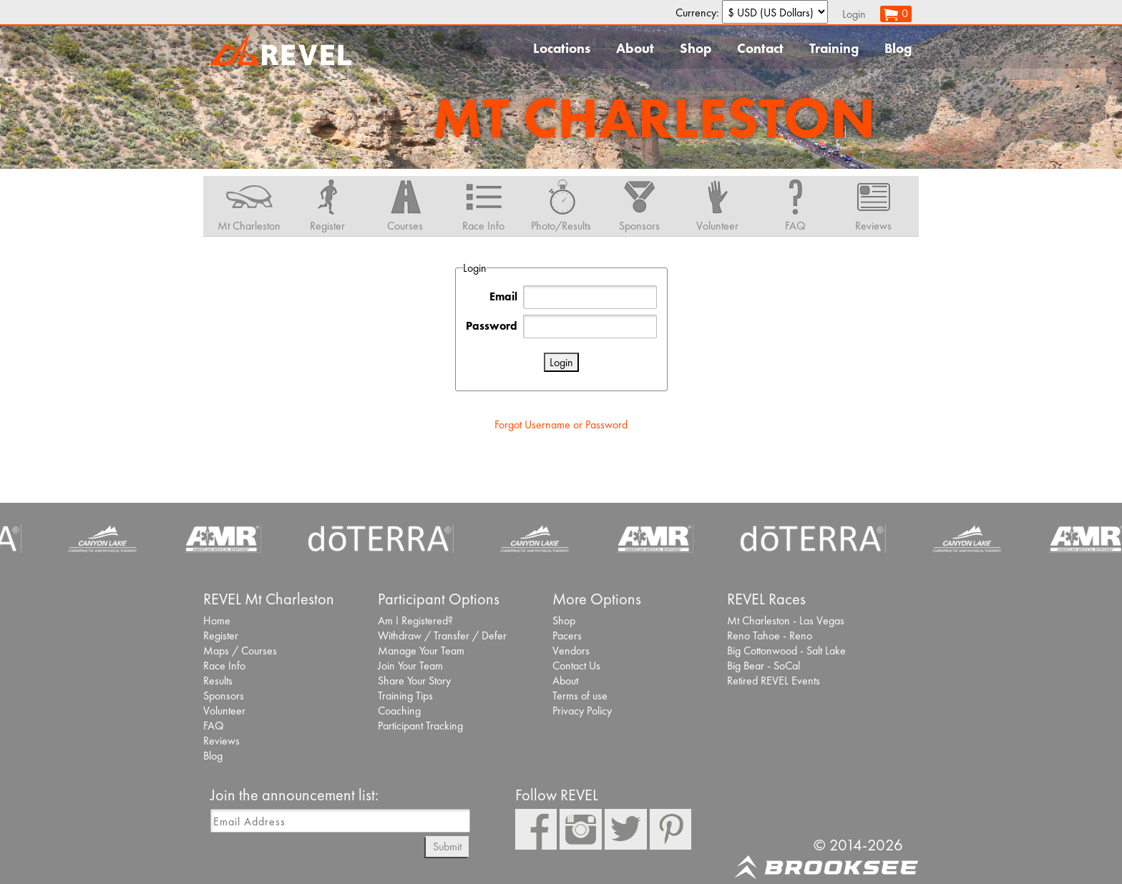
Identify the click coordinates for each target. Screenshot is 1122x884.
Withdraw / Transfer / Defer (442, 635)
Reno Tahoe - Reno (769, 635)
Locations (561, 48)
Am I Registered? (415, 620)
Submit (447, 846)
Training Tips (405, 695)
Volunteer (224, 710)
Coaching (399, 710)
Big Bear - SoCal (763, 665)
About (635, 48)
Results (218, 680)
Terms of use (580, 695)
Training (834, 48)
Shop (695, 48)
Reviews (221, 740)
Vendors (571, 650)
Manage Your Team (421, 650)
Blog (898, 48)
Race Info (224, 665)
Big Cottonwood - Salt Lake (786, 650)
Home (216, 620)
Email (503, 296)
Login (854, 13)
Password (491, 325)
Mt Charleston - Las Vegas (785, 620)
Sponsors (223, 695)
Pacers (567, 635)
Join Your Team (410, 665)
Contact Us (576, 665)
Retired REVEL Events (773, 680)
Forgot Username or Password (561, 424)
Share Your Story (414, 680)
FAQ (213, 725)
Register (220, 635)
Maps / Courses (240, 650)
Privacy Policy (582, 710)
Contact (760, 48)
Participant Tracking (420, 725)
